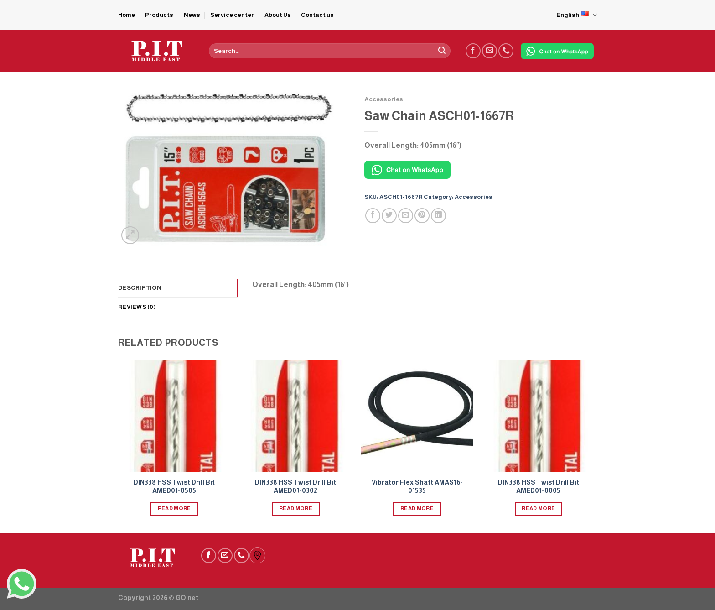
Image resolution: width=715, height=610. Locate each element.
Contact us (317, 14)
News (192, 14)
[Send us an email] (489, 50)
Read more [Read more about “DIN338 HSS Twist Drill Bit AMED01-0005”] (538, 508)
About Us (277, 14)
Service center (232, 14)
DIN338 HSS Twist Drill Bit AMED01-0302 (295, 487)
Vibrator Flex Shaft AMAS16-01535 (417, 487)
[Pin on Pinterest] (422, 215)
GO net (187, 597)
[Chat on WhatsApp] (557, 51)
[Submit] (442, 51)
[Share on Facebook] (372, 215)
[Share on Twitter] (389, 215)
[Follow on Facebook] (473, 50)
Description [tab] (139, 287)
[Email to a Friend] (405, 215)
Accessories (383, 99)
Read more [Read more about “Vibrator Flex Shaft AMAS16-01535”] (417, 508)
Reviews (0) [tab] (137, 306)
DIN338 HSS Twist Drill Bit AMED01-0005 (538, 487)
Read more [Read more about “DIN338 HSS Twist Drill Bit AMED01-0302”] (295, 508)
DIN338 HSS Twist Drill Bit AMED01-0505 (174, 487)
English (576, 14)
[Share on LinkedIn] (438, 215)
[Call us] (505, 50)
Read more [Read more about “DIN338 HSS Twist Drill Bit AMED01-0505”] (174, 508)
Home (126, 14)
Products (159, 14)
